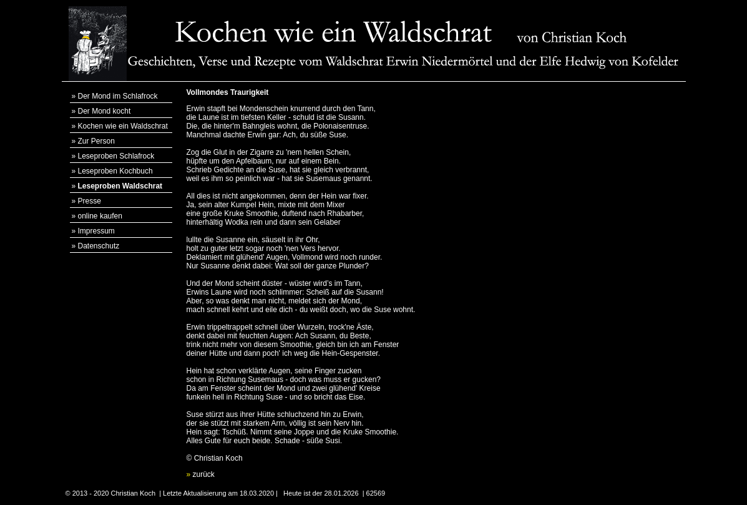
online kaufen (100, 216)
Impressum (96, 231)
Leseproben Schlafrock (116, 156)
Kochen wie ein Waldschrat (123, 126)
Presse (89, 201)
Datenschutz (99, 246)
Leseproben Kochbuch (115, 171)
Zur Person (96, 141)
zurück (201, 474)
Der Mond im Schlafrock (118, 96)
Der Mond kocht (104, 111)
